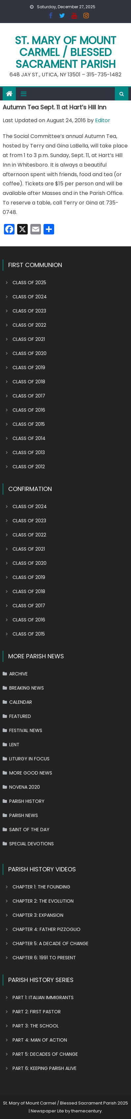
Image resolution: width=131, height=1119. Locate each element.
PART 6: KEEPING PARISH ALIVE (45, 1068)
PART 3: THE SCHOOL (36, 1026)
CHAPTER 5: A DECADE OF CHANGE (50, 943)
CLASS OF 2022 (29, 325)
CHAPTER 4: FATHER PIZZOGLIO (47, 929)
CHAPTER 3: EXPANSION (38, 915)
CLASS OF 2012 (29, 466)
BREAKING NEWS (26, 688)
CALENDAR (20, 702)
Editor (102, 120)
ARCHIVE (18, 673)
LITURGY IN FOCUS (29, 758)
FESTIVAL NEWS (25, 730)
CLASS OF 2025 (29, 282)
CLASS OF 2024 (30, 296)
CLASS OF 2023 (29, 311)
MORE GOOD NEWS (30, 773)
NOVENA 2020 (24, 787)
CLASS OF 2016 (29, 410)
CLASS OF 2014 (29, 438)
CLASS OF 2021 (29, 339)
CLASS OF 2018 (29, 381)
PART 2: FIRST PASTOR (37, 1011)
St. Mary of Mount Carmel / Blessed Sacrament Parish (65, 52)
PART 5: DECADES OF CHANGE (45, 1054)
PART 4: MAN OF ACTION (40, 1040)
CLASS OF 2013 (29, 452)
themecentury (86, 1111)
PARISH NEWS (23, 815)
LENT (14, 744)
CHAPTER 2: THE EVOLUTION (43, 901)
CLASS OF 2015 (29, 424)
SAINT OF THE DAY (29, 829)
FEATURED (20, 716)
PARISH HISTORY (27, 801)
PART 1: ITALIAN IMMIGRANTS (43, 997)
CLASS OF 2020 (30, 353)
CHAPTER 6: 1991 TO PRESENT (44, 957)
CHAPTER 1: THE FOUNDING (41, 887)
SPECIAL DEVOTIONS (31, 843)
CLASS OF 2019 (29, 367)
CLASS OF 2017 (29, 396)
